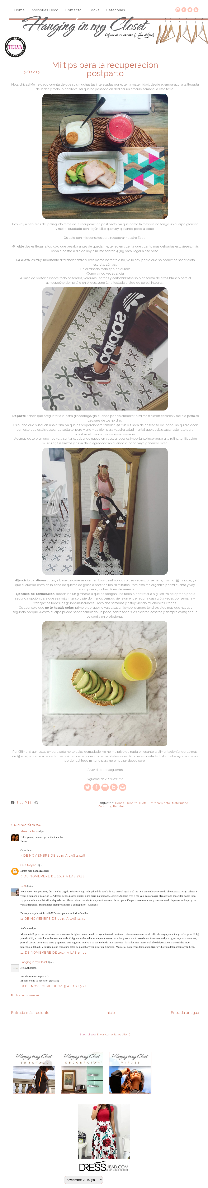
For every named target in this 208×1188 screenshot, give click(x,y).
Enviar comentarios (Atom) (113, 1034)
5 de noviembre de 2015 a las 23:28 (52, 855)
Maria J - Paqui (29, 831)
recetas (118, 806)
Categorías (115, 10)
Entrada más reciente (30, 1012)
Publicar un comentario (25, 995)
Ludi (23, 885)
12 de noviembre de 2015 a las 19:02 (53, 952)
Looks (94, 10)
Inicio (110, 1012)
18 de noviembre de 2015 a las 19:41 (53, 986)
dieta (143, 803)
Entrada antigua (185, 1012)
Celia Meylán (28, 865)
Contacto (73, 10)
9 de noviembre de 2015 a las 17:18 (52, 876)
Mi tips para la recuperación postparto (105, 69)
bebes (119, 803)
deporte (131, 803)
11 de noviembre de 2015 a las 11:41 (52, 919)
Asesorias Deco (45, 10)
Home (19, 10)
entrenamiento (159, 803)
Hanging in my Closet (33, 962)
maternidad (180, 803)
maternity (104, 806)
